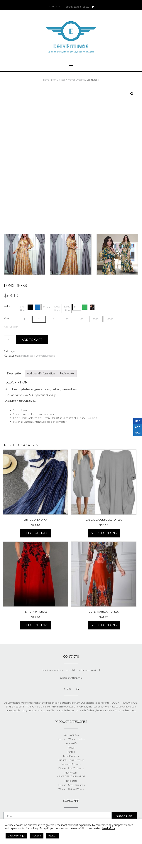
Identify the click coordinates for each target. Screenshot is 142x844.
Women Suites (71, 734)
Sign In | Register (56, 7)
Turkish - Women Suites (71, 738)
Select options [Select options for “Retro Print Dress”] (35, 625)
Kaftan (71, 751)
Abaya (71, 747)
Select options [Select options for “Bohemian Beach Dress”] (104, 625)
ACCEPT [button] (36, 835)
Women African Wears (71, 788)
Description (14, 372)
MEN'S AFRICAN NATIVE (71, 776)
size (6, 317)
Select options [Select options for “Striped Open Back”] (35, 532)
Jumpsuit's (71, 742)
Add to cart (32, 339)
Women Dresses (76, 79)
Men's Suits (71, 780)
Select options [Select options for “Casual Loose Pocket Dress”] (104, 532)
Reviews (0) (67, 372)
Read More (108, 828)
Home (46, 79)
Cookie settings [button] (16, 835)
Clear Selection (11, 326)
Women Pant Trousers (71, 767)
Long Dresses (58, 79)
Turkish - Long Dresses (71, 759)
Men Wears (71, 772)
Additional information (41, 372)
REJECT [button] (52, 835)
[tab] (14, 373)
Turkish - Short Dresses (71, 784)
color (7, 305)
